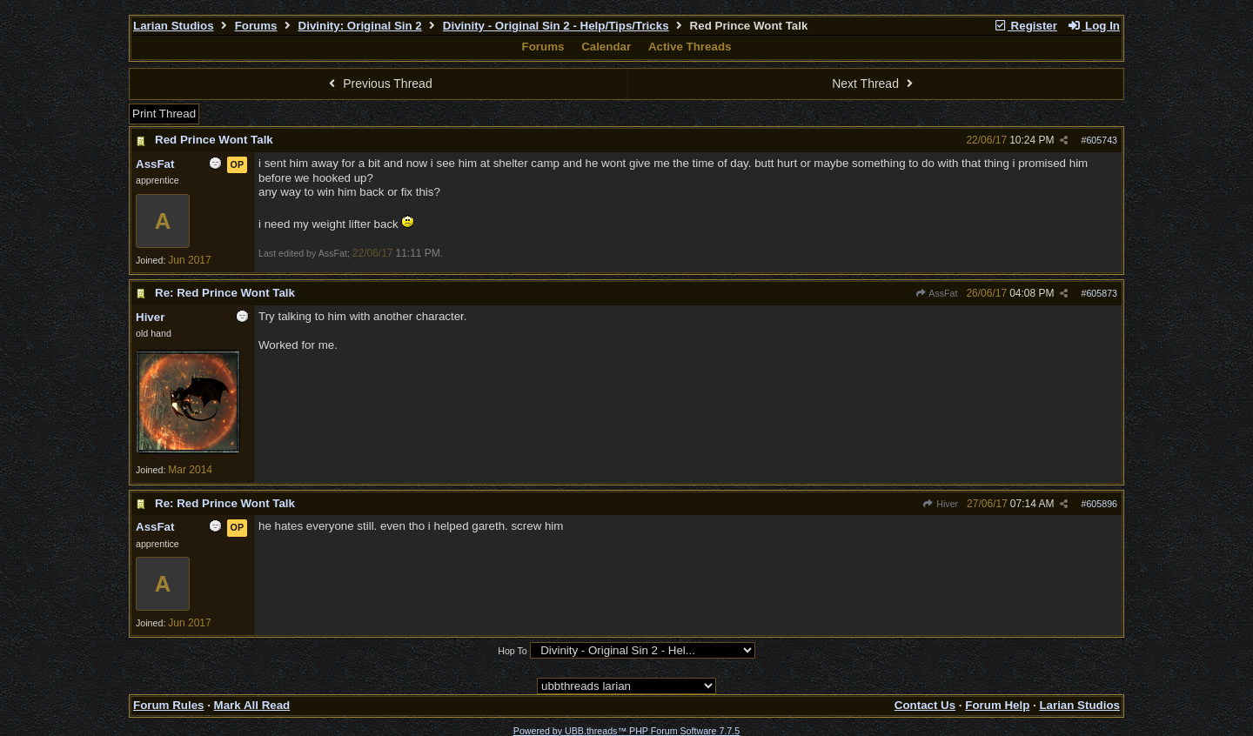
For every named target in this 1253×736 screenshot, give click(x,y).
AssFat (936, 293)
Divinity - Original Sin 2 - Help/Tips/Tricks (556, 25)
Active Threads (690, 46)
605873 (1101, 293)
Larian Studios (173, 25)
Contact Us (925, 705)
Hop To (512, 651)
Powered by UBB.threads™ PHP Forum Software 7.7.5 (626, 731)
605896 (1101, 503)
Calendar (606, 46)
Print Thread (164, 113)
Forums (256, 25)
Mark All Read (252, 705)
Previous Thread (378, 83)
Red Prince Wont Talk (214, 139)
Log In (1094, 25)
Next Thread (874, 83)
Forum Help (997, 705)
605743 (1101, 140)
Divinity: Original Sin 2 (360, 25)
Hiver (940, 503)
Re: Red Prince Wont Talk (225, 292)
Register (1025, 25)
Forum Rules (168, 705)
